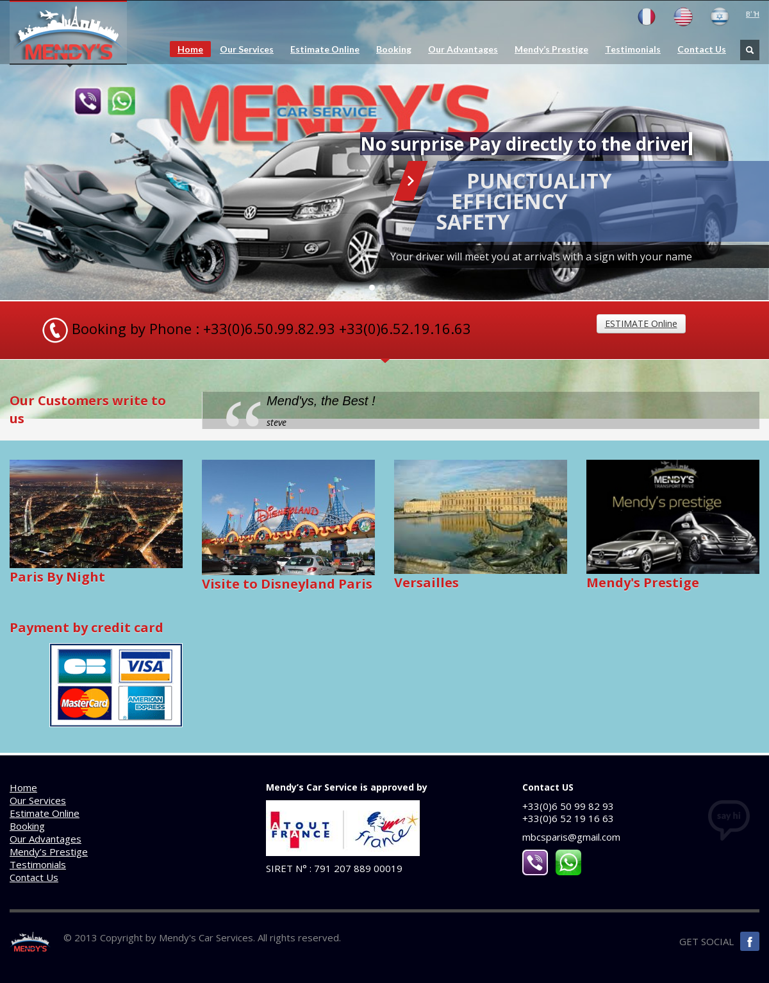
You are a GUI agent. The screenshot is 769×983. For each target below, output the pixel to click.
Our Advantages (463, 49)
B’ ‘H (752, 14)
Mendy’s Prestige (551, 49)
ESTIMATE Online (641, 323)
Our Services (247, 49)
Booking (393, 49)
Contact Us (701, 49)
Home (190, 49)
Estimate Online (325, 49)
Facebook (749, 941)
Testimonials (633, 49)
